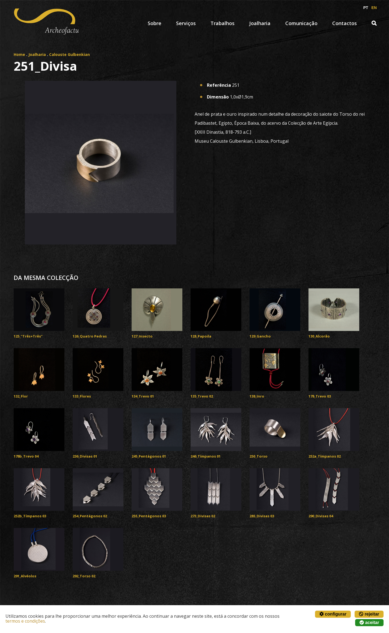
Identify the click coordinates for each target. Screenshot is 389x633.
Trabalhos (222, 23)
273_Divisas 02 (203, 515)
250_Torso (259, 456)
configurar (333, 614)
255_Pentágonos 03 (149, 515)
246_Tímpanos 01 (206, 456)
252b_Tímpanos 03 (30, 515)
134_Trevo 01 (143, 396)
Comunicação (301, 23)
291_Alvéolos (25, 576)
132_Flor (21, 396)
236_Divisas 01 (85, 456)
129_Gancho (260, 336)
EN (374, 8)
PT (365, 8)
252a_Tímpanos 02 (324, 456)
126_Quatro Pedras (90, 336)
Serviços (186, 23)
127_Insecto (142, 336)
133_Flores (82, 396)
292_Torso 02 (84, 576)
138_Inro (257, 396)
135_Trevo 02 (202, 396)
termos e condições (25, 621)
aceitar (369, 622)
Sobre (154, 23)
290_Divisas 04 (320, 515)
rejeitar (369, 614)
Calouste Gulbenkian (69, 54)
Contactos (344, 23)
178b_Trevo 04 (26, 456)
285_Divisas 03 (262, 515)
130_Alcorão (319, 336)
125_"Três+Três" (28, 336)
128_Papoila (201, 336)
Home (19, 54)
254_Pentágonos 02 (90, 515)
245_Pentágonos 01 (149, 456)
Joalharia (260, 23)
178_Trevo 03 (319, 396)
